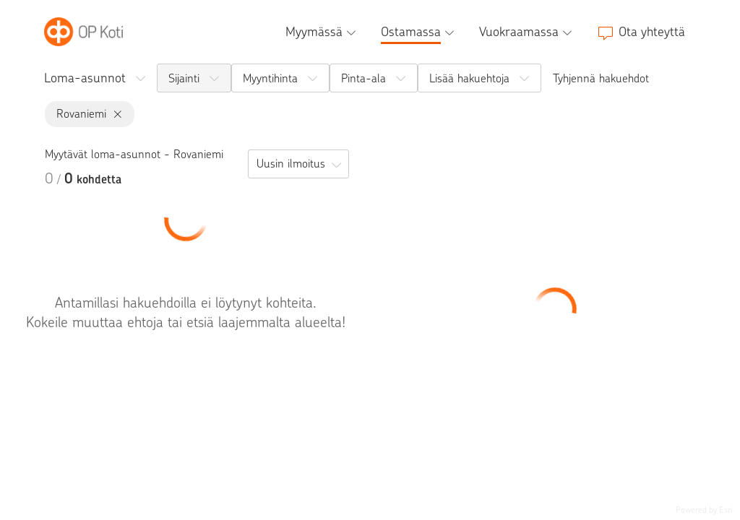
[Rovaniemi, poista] (114, 114)
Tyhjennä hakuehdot (601, 78)
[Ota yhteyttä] (641, 31)
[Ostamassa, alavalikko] (419, 31)
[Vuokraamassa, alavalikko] (527, 31)
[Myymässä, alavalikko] (322, 31)
